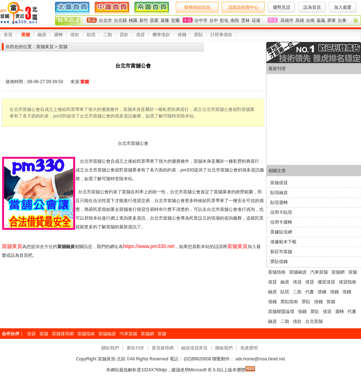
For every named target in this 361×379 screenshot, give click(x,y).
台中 (213, 20)
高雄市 (287, 20)
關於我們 (110, 348)
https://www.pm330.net (149, 246)
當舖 (25, 34)
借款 (74, 34)
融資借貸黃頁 (194, 348)
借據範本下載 (283, 241)
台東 (342, 20)
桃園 (133, 20)
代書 (309, 291)
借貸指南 (347, 282)
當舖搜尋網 (63, 333)
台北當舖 (314, 321)
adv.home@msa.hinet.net (259, 358)
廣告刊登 (135, 348)
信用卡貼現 (281, 212)
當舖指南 (277, 272)
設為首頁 (312, 7)
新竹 (143, 20)
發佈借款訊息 (197, 7)
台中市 (200, 20)
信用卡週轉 (281, 222)
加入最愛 (343, 7)
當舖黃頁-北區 (112, 358)
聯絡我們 (224, 348)
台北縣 (120, 20)
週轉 (58, 34)
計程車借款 (221, 34)
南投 (234, 20)
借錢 (182, 34)
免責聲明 (249, 348)
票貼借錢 (279, 261)
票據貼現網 (281, 232)
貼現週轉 (279, 202)
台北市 (105, 20)
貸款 (124, 34)
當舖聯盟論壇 (281, 311)
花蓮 (256, 20)
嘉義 (321, 20)
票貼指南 (289, 301)
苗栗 (154, 20)
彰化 (224, 20)
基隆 (164, 20)
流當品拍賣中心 (243, 7)
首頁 (8, 34)
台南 (310, 20)
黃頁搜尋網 (163, 348)
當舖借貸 (279, 182)
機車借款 (161, 34)
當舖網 (338, 272)
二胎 (107, 34)
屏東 (331, 20)
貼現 (91, 34)
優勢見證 (281, 7)
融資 (42, 34)
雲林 (245, 20)
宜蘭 (175, 20)
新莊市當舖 (281, 251)
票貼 (198, 34)
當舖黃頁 (45, 46)
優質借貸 (326, 282)
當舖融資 (298, 272)
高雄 (299, 20)
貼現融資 (279, 192)
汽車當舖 (319, 272)
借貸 (140, 34)
